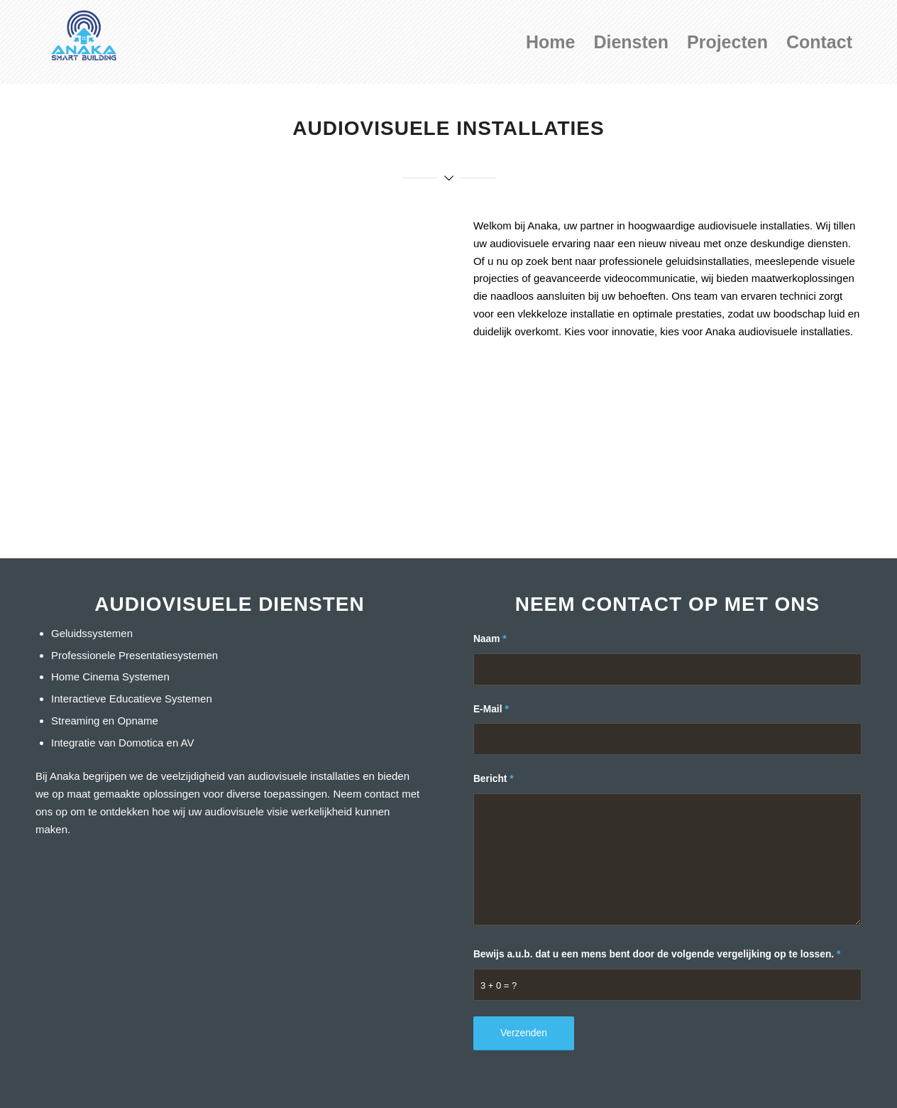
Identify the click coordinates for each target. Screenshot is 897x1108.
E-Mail (491, 709)
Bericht (493, 778)
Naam (490, 639)
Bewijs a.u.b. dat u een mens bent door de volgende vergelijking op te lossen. (657, 954)
